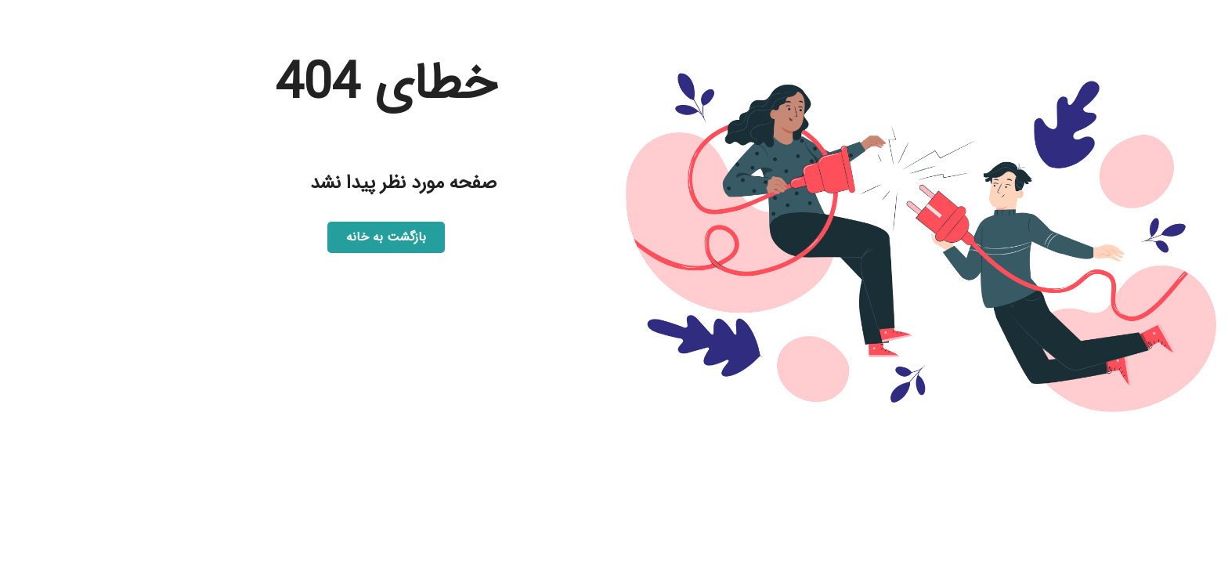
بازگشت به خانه (386, 237)
